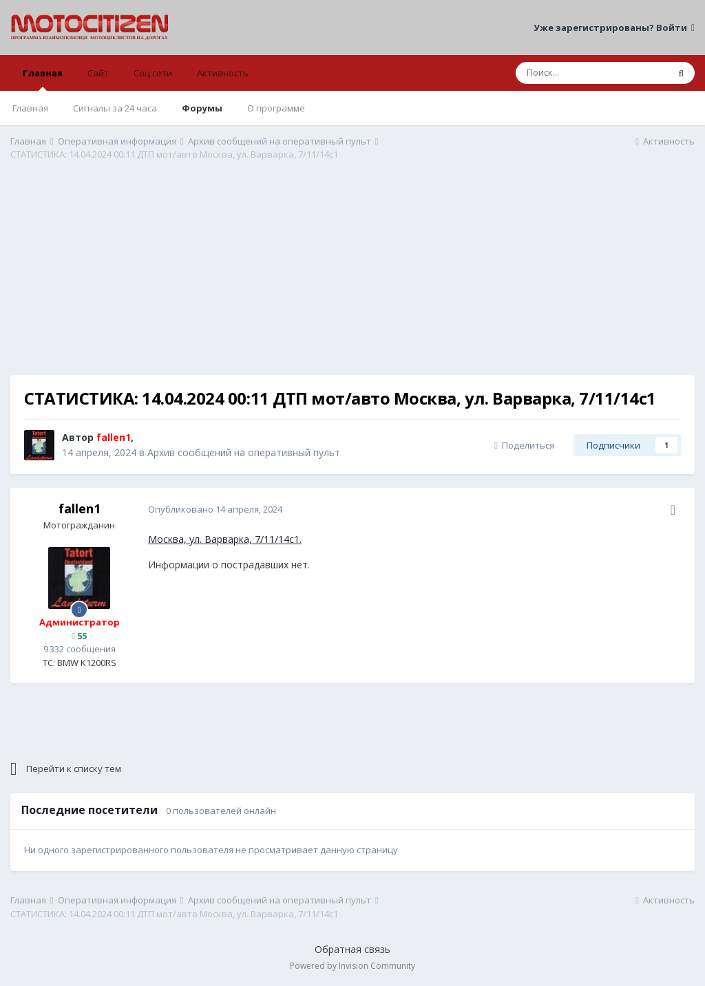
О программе (276, 108)
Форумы (202, 108)
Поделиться (524, 445)
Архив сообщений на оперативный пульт (243, 452)
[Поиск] (592, 73)
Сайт (98, 73)
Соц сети (153, 73)
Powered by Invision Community (352, 966)
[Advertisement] (352, 278)
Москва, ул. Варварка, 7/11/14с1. (225, 539)
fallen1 (80, 508)
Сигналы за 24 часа (115, 108)
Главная (43, 79)
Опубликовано (215, 509)
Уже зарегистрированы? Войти (614, 27)
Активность (223, 73)
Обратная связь (352, 949)
